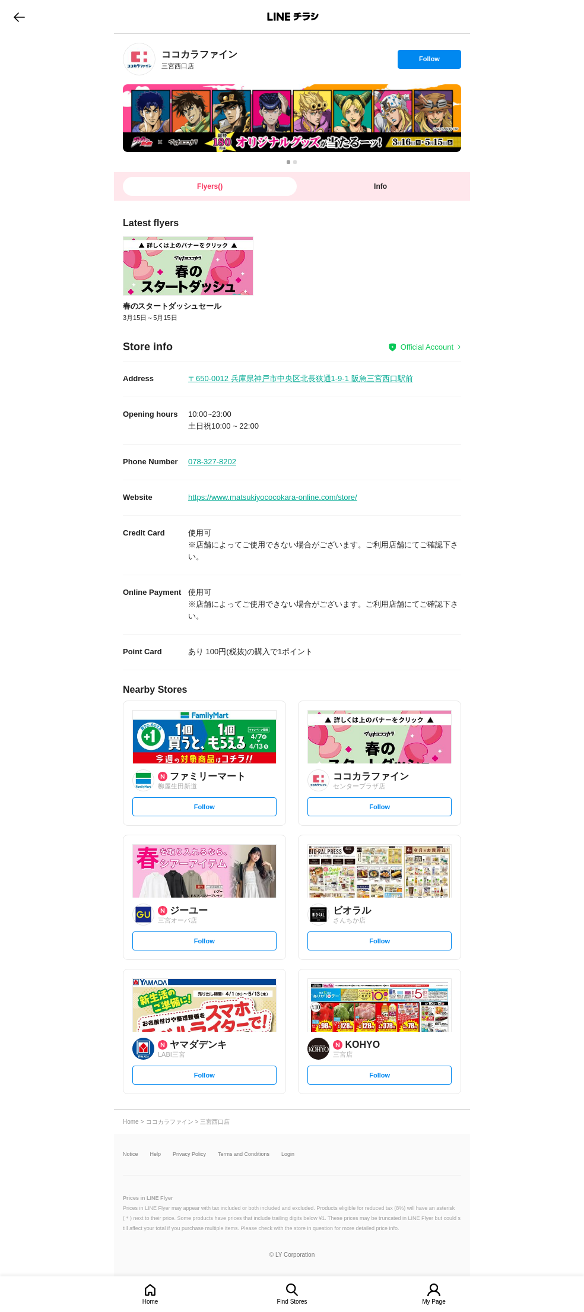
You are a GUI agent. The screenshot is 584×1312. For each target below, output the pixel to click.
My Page (433, 1301)
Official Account (427, 347)
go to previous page (19, 16)
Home (150, 1301)
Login (287, 1154)
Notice (130, 1154)
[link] (139, 59)
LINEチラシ (293, 17)
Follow (429, 62)
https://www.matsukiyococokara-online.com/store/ (272, 497)
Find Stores (292, 1301)
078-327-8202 (212, 461)
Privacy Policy (189, 1154)
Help (155, 1154)
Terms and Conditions (243, 1154)
